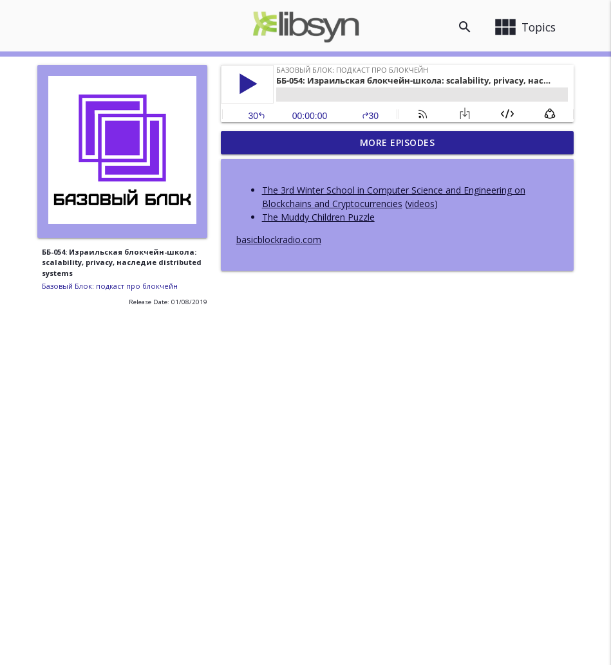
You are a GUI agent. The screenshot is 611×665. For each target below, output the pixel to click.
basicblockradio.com (278, 239)
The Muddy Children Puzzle (318, 217)
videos (421, 203)
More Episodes (397, 142)
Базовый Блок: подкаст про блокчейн (110, 286)
